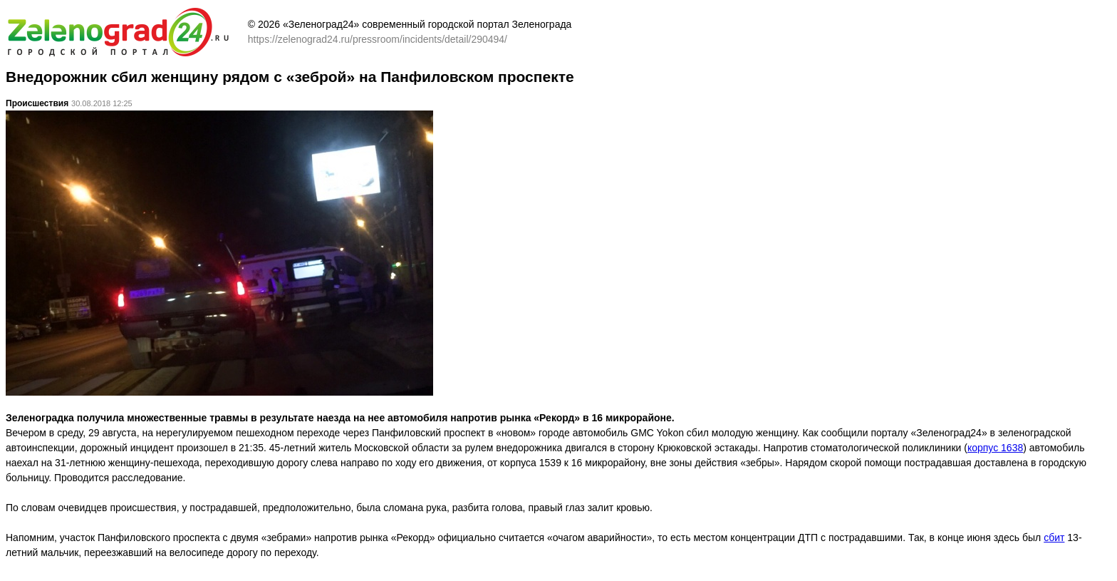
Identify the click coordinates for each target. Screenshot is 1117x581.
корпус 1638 (995, 447)
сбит (1054, 537)
